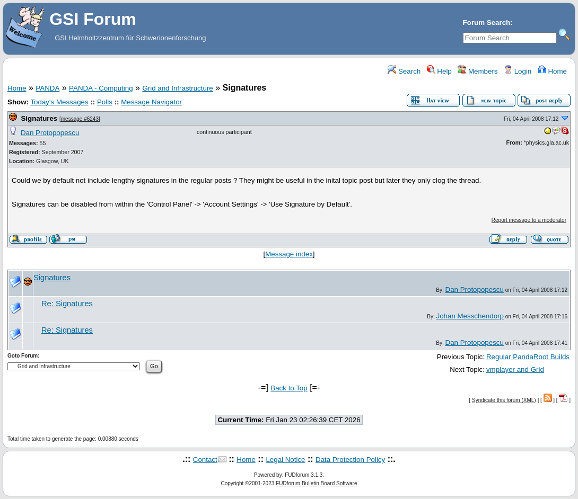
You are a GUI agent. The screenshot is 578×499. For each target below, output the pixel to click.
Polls (104, 102)
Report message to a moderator (529, 220)
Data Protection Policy (350, 460)
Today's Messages (59, 102)
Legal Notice (285, 460)
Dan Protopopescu (50, 133)
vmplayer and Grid (515, 369)
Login (517, 71)
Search (404, 71)
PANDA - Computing (101, 88)
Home (552, 71)
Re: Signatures (67, 303)
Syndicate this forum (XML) (504, 400)
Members (477, 71)
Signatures (39, 118)
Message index (289, 254)
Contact (205, 460)
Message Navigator (151, 102)
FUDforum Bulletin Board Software (316, 483)
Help (439, 71)
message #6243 (80, 119)
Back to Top (288, 388)
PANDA (47, 88)
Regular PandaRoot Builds (528, 357)
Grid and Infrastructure (177, 88)
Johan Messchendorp (469, 316)
